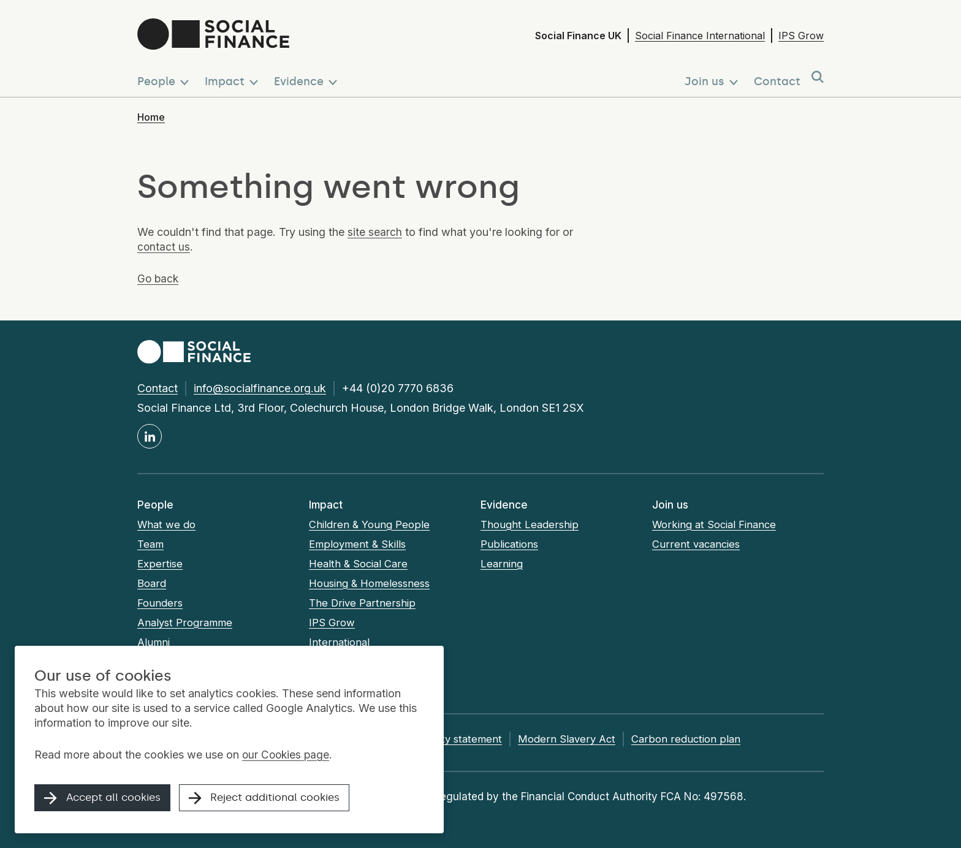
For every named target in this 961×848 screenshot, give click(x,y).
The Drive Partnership (362, 603)
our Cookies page (287, 756)
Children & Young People (369, 524)
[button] (165, 78)
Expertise (160, 564)
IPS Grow (801, 35)
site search (375, 231)
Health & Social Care (359, 564)
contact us (164, 246)
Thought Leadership (529, 524)
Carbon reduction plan (699, 739)
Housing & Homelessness (371, 583)
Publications (510, 544)
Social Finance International (700, 35)
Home (151, 117)
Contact (157, 388)
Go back (158, 278)
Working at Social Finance (716, 524)
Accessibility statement (457, 739)
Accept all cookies (106, 800)
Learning (501, 564)
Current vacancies (697, 544)
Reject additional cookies (279, 800)
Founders (159, 603)
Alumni (154, 642)
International (339, 642)
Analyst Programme (186, 622)
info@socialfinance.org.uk (260, 388)
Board (151, 583)
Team (151, 544)
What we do (167, 524)
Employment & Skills (358, 544)
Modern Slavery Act (580, 739)
